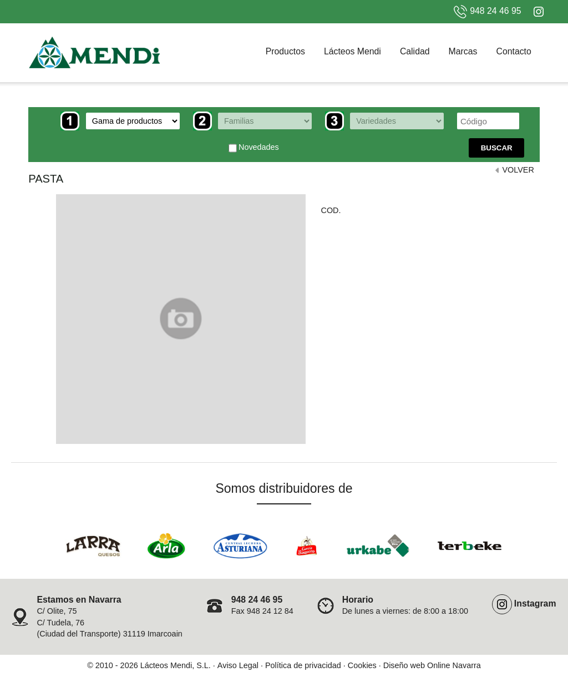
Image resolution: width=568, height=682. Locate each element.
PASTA (45, 179)
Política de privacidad (303, 665)
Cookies (362, 665)
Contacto (513, 51)
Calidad (415, 51)
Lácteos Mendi (352, 51)
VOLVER (518, 169)
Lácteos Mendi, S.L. (175, 665)
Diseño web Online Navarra (432, 665)
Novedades (254, 148)
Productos (285, 51)
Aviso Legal (237, 665)
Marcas (463, 51)
